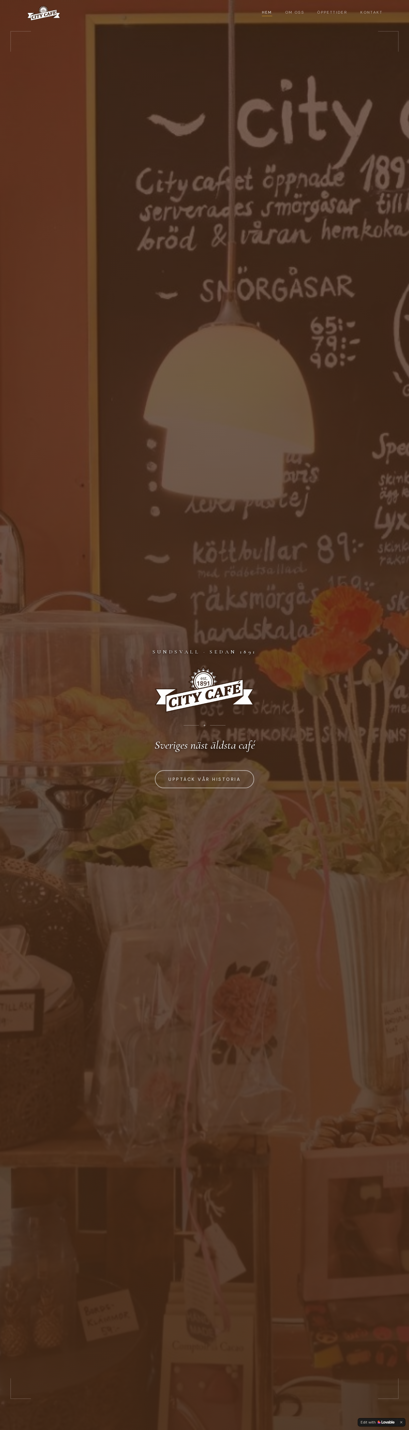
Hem (267, 13)
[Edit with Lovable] (377, 1422)
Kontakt (371, 12)
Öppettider (332, 12)
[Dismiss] (401, 1422)
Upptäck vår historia (204, 779)
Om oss (294, 12)
